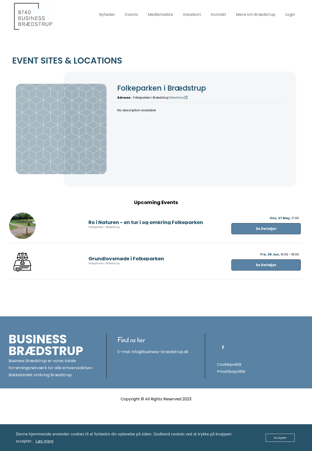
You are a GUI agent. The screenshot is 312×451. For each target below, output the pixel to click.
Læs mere (44, 441)
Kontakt (218, 14)
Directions (178, 97)
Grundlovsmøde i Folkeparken (126, 300)
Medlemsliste (160, 14)
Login (290, 14)
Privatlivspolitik (231, 412)
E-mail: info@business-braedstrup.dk (152, 393)
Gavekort (192, 14)
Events (131, 14)
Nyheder (107, 14)
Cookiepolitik (229, 405)
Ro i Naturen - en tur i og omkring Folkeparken (145, 263)
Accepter (280, 437)
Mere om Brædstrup (255, 14)
